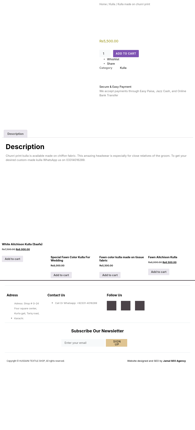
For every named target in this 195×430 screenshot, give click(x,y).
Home (103, 4)
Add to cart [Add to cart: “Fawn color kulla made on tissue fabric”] (110, 326)
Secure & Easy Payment (115, 86)
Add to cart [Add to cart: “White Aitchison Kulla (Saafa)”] (12, 310)
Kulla (112, 4)
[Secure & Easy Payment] (104, 79)
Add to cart (127, 53)
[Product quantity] (104, 53)
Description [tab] (15, 185)
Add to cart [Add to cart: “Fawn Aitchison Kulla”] (158, 323)
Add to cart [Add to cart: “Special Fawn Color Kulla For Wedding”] (61, 326)
